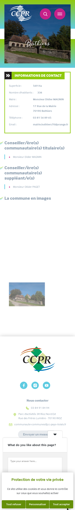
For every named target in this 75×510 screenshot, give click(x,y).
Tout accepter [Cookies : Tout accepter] (61, 504)
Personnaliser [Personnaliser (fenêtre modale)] (37, 504)
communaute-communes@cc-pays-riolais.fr (40, 424)
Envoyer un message (37, 434)
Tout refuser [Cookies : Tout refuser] (13, 504)
